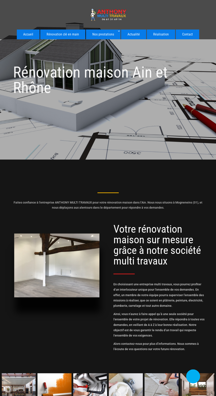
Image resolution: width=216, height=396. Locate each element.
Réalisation (161, 34)
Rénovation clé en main (63, 34)
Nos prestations (103, 34)
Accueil (28, 34)
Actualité (133, 34)
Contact (187, 34)
